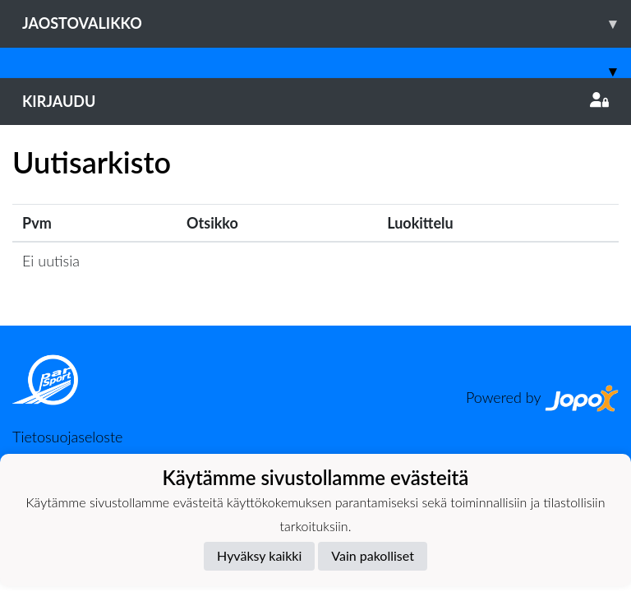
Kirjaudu (315, 101)
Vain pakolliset (372, 555)
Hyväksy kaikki (259, 555)
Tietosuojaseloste (67, 437)
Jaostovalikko (326, 23)
